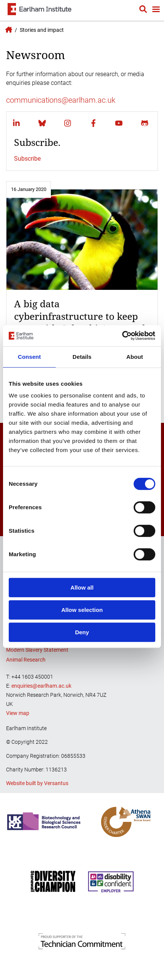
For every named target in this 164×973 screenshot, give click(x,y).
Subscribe (27, 158)
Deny (82, 632)
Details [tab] (82, 357)
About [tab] (134, 357)
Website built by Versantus (37, 783)
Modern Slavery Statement (37, 649)
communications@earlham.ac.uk (60, 100)
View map (17, 713)
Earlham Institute (7, 29)
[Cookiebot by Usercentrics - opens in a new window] (122, 336)
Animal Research (26, 659)
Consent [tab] (29, 357)
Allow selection (81, 610)
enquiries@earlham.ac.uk (41, 686)
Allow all (82, 587)
